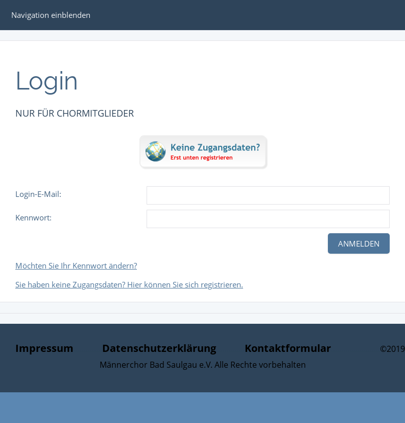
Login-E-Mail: (38, 194)
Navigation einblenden (50, 15)
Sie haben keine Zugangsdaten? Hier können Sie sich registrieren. (129, 284)
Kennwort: (33, 217)
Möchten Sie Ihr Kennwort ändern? (76, 265)
